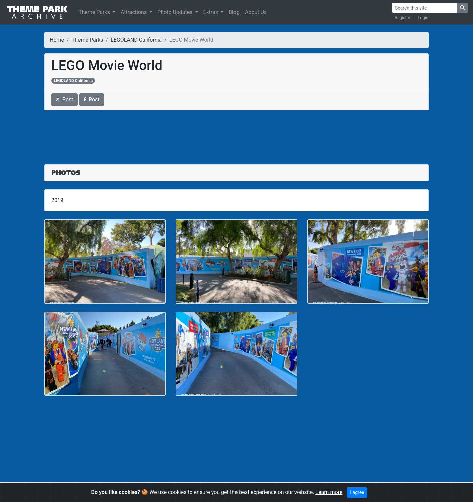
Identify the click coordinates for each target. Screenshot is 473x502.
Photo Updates (175, 12)
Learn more (328, 492)
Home (57, 40)
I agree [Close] (357, 492)
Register (402, 17)
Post (64, 99)
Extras (211, 12)
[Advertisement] (236, 133)
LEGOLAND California (136, 40)
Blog (234, 12)
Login (423, 17)
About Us (256, 12)
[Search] (424, 8)
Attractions (134, 12)
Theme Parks (94, 12)
